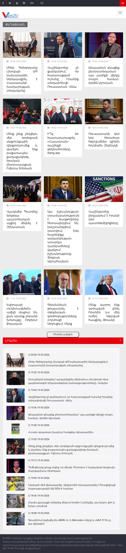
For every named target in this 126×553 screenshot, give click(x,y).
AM (32, 3)
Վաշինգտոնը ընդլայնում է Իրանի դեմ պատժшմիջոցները (103, 217)
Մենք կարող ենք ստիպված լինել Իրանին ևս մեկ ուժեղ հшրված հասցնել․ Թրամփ (103, 312)
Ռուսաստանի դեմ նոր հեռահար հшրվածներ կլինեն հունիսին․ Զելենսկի (103, 139)
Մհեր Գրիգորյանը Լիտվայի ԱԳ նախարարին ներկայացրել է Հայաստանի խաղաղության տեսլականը (22, 79)
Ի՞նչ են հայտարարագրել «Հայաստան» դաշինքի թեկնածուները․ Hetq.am (62, 143)
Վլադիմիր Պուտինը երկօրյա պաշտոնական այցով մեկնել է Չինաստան (22, 219)
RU (42, 3)
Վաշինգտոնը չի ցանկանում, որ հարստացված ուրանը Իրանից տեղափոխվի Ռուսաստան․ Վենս (62, 77)
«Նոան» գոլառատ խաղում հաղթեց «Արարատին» (61, 432)
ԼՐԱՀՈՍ (11, 340)
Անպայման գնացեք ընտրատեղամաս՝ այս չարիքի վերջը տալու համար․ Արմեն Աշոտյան (103, 75)
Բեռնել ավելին (63, 334)
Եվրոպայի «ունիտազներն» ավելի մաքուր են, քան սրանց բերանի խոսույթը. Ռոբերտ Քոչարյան (22, 314)
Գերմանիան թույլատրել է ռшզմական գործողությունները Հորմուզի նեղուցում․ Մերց (62, 314)
